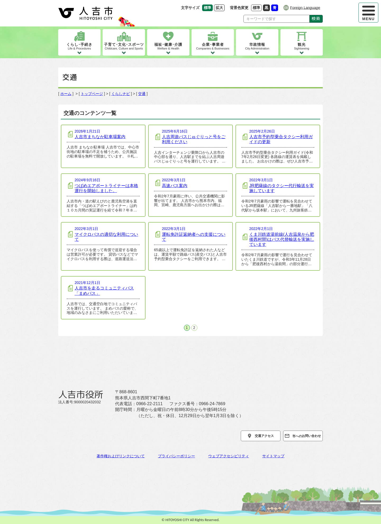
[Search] (276, 19)
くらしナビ (120, 94)
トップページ (92, 94)
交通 (142, 94)
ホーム (65, 94)
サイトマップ (273, 456)
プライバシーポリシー (176, 456)
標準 (257, 7)
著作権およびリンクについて (121, 456)
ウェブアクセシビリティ (228, 456)
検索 (316, 18)
